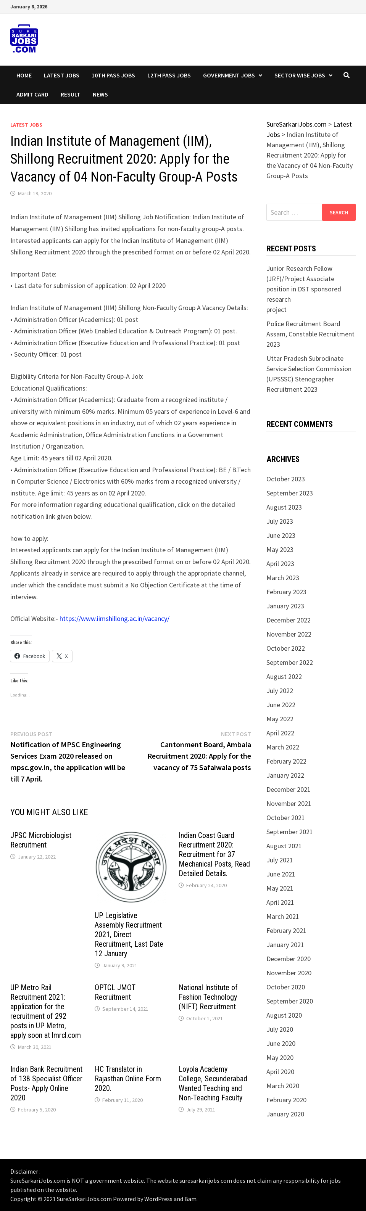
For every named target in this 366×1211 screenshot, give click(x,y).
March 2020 (282, 1085)
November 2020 (288, 972)
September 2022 (289, 662)
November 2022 (288, 634)
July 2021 (279, 860)
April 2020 (280, 1071)
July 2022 (279, 690)
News (100, 94)
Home (24, 75)
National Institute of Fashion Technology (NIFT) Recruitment (208, 997)
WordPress (158, 1199)
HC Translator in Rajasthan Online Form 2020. (128, 1079)
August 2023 (284, 507)
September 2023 (289, 493)
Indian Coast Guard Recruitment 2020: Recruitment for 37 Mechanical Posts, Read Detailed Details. (214, 854)
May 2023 (279, 549)
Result (71, 94)
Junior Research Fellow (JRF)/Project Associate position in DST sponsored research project (303, 289)
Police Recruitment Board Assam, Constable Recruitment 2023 (310, 334)
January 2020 (285, 1114)
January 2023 (285, 605)
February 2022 (286, 761)
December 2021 (288, 789)
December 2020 (288, 958)
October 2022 (285, 648)
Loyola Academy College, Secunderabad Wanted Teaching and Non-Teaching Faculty (213, 1083)
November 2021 (288, 803)
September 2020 (289, 1001)
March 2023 (282, 577)
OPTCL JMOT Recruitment (115, 992)
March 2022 (282, 747)
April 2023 (280, 563)
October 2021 (285, 817)
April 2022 (280, 733)
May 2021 (279, 888)
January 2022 (285, 775)
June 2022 (280, 704)
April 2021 (280, 902)
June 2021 (280, 874)
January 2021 (285, 944)
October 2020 (285, 987)
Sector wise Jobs (299, 75)
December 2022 (288, 620)
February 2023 (286, 591)
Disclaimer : (25, 1171)
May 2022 (279, 718)
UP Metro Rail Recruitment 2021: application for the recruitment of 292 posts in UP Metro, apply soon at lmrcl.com (45, 1011)
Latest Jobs (61, 75)
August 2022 (284, 676)
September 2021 (289, 831)
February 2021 (286, 930)
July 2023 (279, 521)
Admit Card (32, 94)
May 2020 (279, 1057)
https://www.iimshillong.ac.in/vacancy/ (114, 618)
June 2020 (280, 1043)
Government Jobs (229, 75)
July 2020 (279, 1029)
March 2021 (282, 916)
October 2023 (285, 478)
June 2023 (280, 535)
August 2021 (284, 845)
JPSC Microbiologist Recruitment (40, 840)
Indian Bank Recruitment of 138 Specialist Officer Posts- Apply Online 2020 (46, 1083)
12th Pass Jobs (169, 75)
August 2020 (284, 1015)
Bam (190, 1199)
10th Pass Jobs (113, 75)
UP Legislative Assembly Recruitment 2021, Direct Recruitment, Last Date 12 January (129, 934)
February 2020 (286, 1099)
